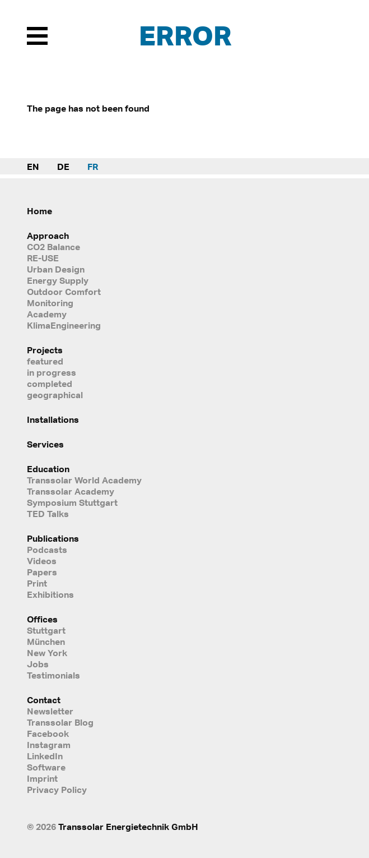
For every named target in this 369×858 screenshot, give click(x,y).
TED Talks (48, 513)
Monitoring (50, 302)
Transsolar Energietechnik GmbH (128, 826)
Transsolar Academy (70, 491)
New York (47, 652)
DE (63, 166)
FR (92, 166)
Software (46, 767)
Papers (42, 572)
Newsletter (50, 711)
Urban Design (56, 269)
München (46, 641)
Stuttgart (46, 630)
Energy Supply (57, 280)
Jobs (38, 664)
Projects (45, 350)
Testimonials (53, 675)
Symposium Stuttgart (72, 502)
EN (33, 166)
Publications (53, 538)
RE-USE (43, 258)
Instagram (49, 744)
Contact (43, 699)
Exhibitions (50, 594)
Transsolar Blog (60, 722)
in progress (51, 372)
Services (45, 444)
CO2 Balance (53, 246)
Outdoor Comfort (64, 291)
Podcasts (47, 549)
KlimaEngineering (64, 325)
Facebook (48, 733)
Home (39, 210)
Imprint (42, 778)
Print (37, 583)
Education (48, 468)
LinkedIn (45, 756)
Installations (53, 419)
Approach (48, 235)
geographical (55, 394)
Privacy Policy (57, 789)
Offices (42, 619)
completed (49, 383)
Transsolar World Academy (84, 480)
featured (45, 361)
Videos (42, 560)
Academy (47, 314)
